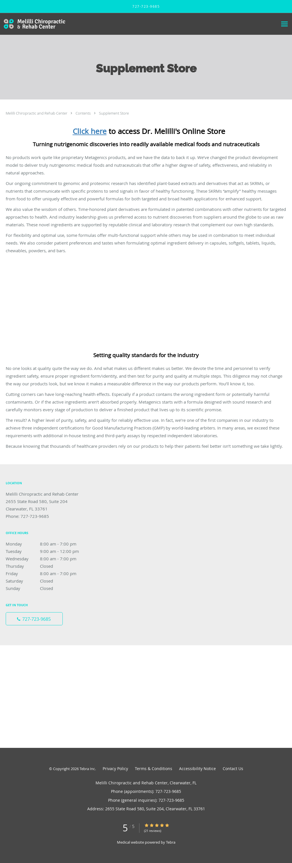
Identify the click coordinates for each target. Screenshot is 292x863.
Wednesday (47, 558)
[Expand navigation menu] (284, 24)
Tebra (170, 842)
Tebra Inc (87, 768)
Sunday (47, 588)
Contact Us (233, 768)
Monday (47, 543)
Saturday (47, 581)
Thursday (47, 566)
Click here (90, 131)
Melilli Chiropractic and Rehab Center (37, 113)
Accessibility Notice (197, 768)
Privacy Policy (115, 768)
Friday (47, 573)
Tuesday (47, 551)
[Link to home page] (33, 24)
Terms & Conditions (153, 768)
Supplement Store (114, 113)
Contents (84, 113)
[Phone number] (34, 618)
